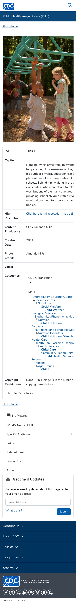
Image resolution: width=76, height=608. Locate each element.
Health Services (48, 346)
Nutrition (43, 320)
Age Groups (46, 366)
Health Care (39, 340)
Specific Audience (18, 434)
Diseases (37, 326)
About (11, 470)
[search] (70, 5)
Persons (36, 359)
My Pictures (17, 416)
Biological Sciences (44, 313)
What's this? (13, 510)
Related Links (16, 452)
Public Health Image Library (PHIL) (26, 16)
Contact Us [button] (13, 526)
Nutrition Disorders (50, 333)
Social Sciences (45, 300)
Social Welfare (51, 307)
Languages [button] (13, 557)
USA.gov (21, 600)
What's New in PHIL (20, 425)
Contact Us (14, 461)
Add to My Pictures (20, 393)
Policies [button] (10, 547)
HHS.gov (7, 600)
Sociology (44, 303)
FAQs (10, 443)
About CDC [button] (13, 536)
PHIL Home (10, 26)
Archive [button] (10, 568)
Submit (63, 511)
